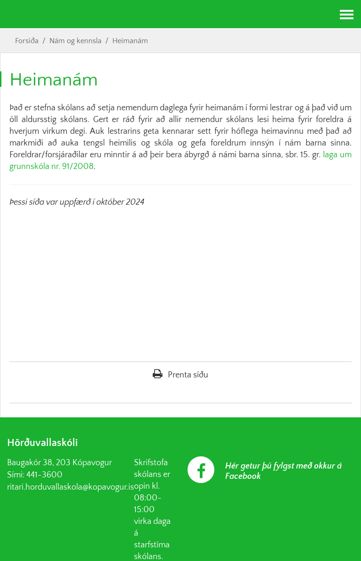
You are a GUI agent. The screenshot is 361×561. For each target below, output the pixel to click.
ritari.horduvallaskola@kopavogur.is (70, 487)
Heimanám (130, 41)
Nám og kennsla (75, 41)
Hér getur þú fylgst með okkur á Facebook (283, 471)
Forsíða (27, 41)
